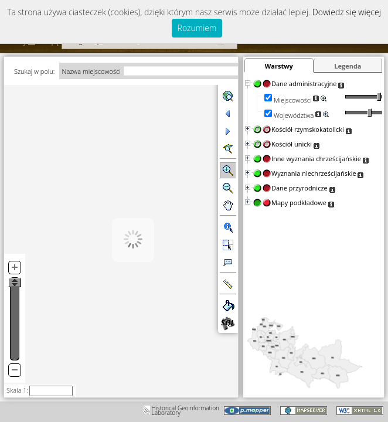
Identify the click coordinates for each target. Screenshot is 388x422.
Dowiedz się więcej (346, 12)
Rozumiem (197, 27)
